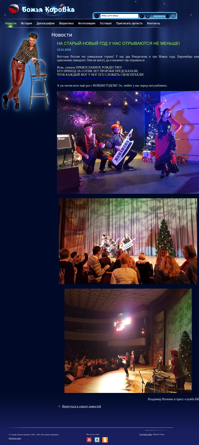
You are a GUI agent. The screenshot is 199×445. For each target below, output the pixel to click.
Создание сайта (145, 434)
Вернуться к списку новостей (81, 406)
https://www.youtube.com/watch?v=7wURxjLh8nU (89, 78)
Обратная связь (15, 438)
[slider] (167, 16)
